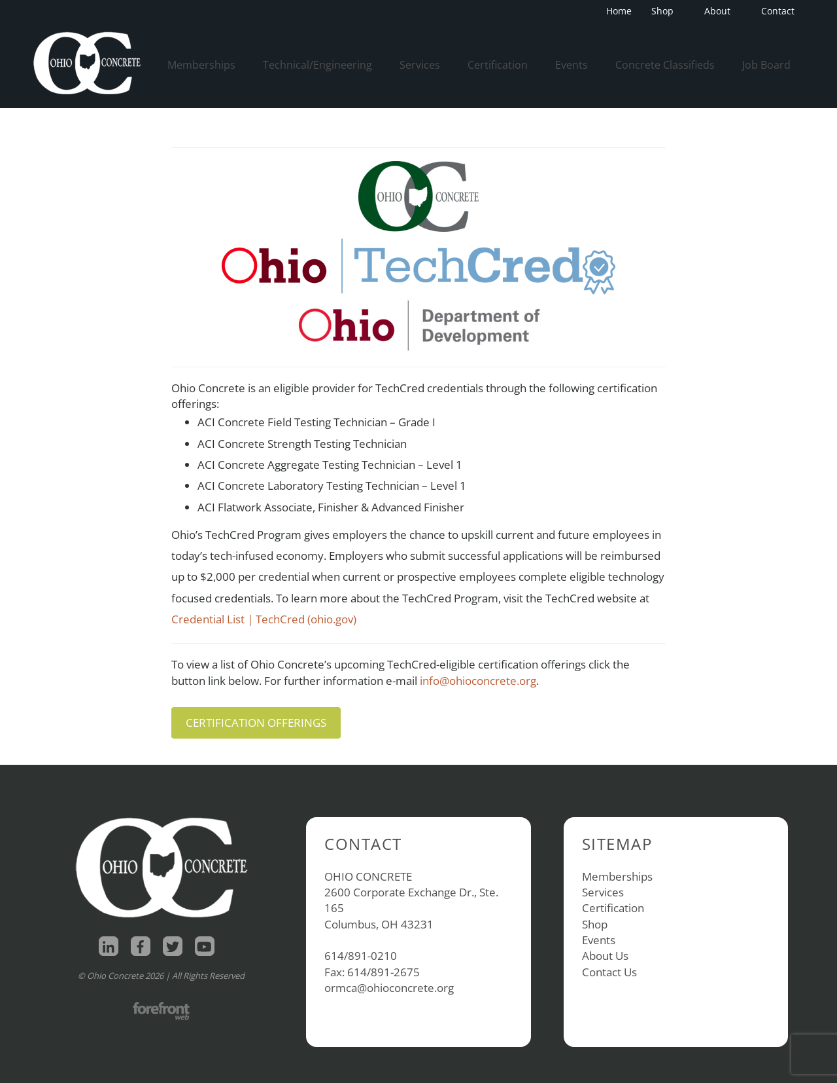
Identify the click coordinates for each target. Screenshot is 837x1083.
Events (571, 65)
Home (619, 11)
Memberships (201, 65)
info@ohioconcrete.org (478, 680)
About (721, 11)
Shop (666, 11)
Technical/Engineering (317, 65)
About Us (605, 955)
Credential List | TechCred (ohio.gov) (263, 619)
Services (420, 65)
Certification (498, 65)
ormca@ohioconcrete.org (389, 987)
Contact (777, 11)
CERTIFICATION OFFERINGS (256, 722)
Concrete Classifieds (665, 65)
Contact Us (609, 972)
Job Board (766, 65)
